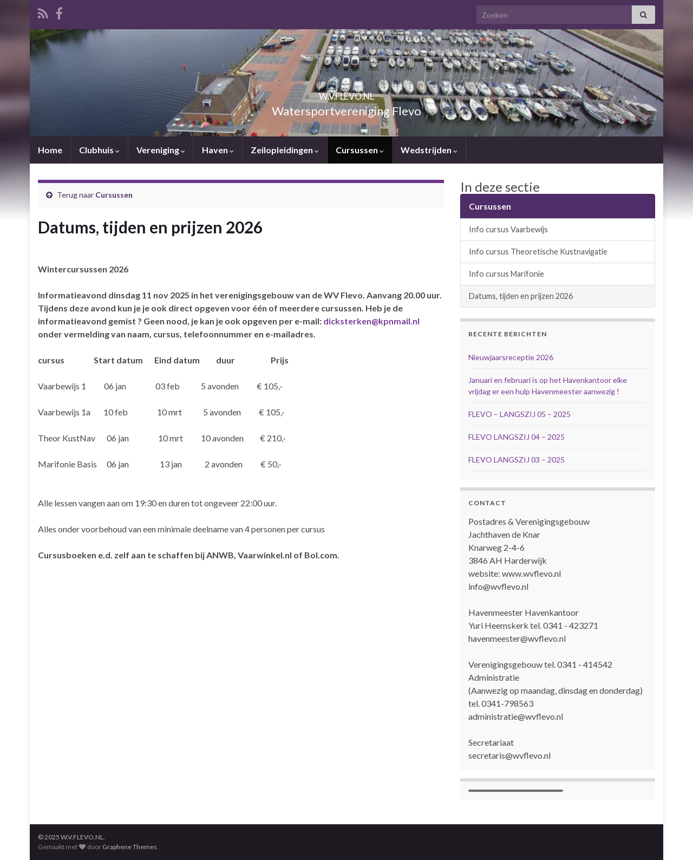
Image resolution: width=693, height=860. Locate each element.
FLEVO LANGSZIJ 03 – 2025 (516, 459)
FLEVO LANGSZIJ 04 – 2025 (516, 436)
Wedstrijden (429, 150)
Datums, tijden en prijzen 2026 (521, 296)
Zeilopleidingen (285, 150)
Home (50, 150)
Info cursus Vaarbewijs (508, 229)
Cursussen (360, 150)
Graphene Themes (129, 847)
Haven (218, 150)
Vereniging (160, 150)
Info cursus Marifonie (506, 273)
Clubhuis (99, 150)
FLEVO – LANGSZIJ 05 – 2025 (519, 414)
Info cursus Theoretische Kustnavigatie (538, 251)
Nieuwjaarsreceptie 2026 (510, 357)
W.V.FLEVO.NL (346, 92)
